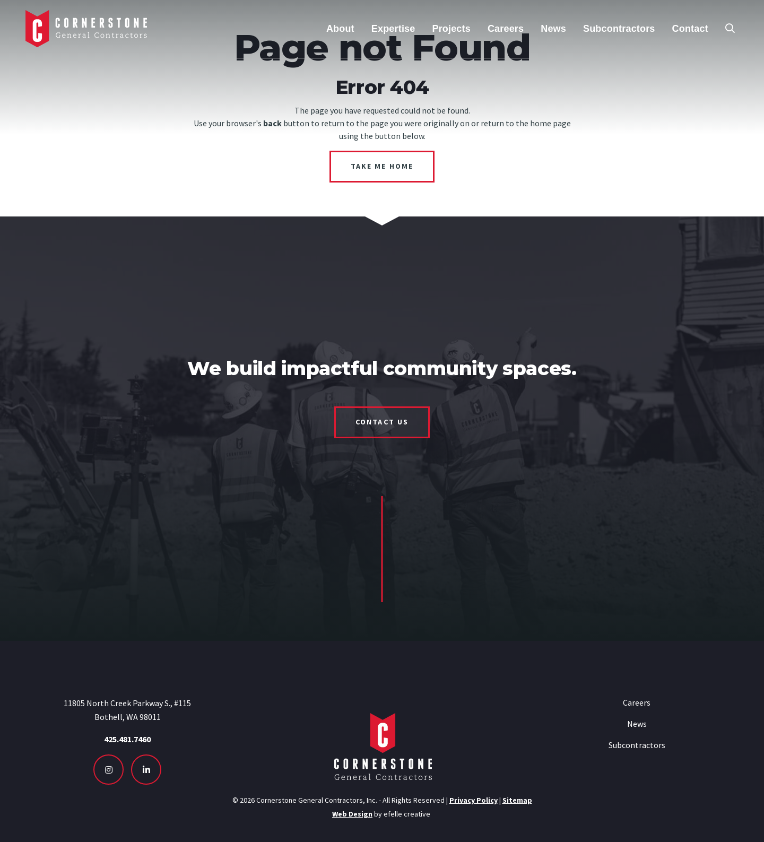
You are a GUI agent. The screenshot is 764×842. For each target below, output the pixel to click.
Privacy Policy (473, 800)
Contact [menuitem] (690, 28)
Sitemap (517, 800)
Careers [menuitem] (506, 28)
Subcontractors (637, 745)
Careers (636, 702)
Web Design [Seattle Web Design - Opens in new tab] (352, 814)
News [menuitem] (553, 28)
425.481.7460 (127, 739)
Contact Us (382, 422)
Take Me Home (382, 166)
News (637, 723)
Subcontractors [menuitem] (619, 28)
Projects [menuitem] (451, 28)
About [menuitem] (340, 28)
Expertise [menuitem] (393, 28)
